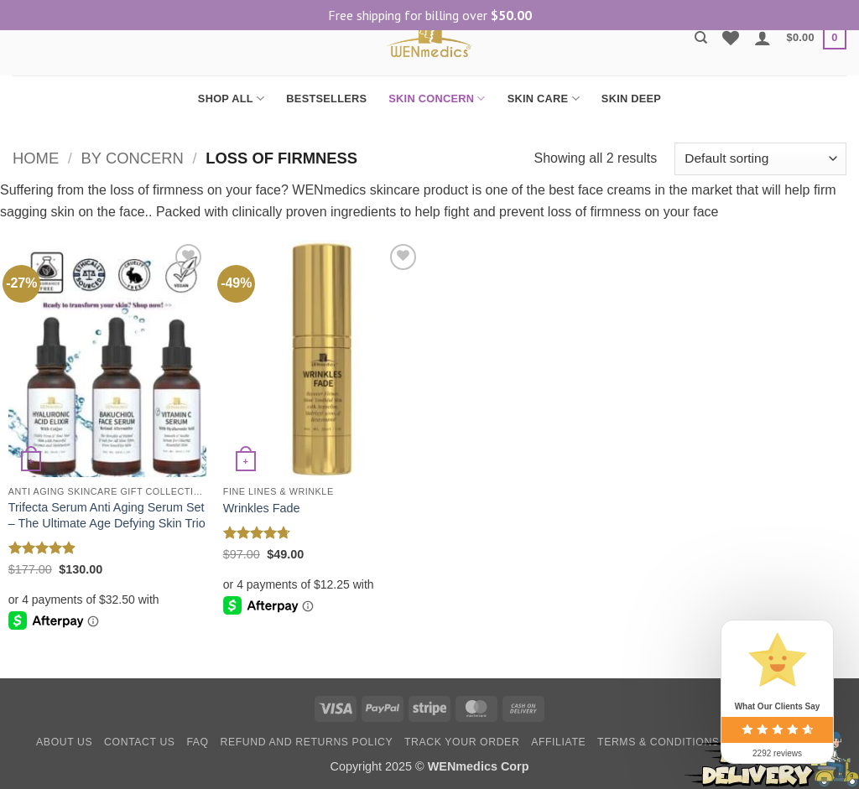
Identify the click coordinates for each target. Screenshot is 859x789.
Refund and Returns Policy (307, 742)
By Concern (132, 158)
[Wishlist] (730, 37)
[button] (762, 37)
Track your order (461, 742)
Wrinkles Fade (261, 508)
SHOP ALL (231, 98)
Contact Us (139, 742)
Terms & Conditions (658, 742)
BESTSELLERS (326, 98)
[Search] (701, 38)
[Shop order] (760, 159)
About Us (64, 742)
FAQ (197, 742)
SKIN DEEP (631, 98)
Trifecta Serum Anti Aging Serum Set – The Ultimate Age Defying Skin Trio (107, 515)
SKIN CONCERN (436, 98)
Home (36, 158)
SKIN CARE (544, 98)
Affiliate (558, 742)
